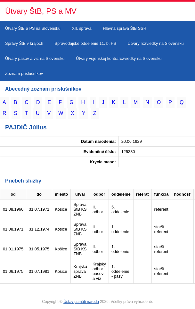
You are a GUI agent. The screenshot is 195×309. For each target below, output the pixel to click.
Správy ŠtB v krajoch (24, 43)
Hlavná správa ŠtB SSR (124, 28)
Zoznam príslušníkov (24, 73)
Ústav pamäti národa (81, 301)
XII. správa (81, 28)
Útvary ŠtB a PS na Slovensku (33, 28)
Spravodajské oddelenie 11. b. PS (85, 43)
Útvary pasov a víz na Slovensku (35, 58)
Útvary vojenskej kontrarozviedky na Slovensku (118, 58)
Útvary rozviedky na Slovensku (156, 43)
